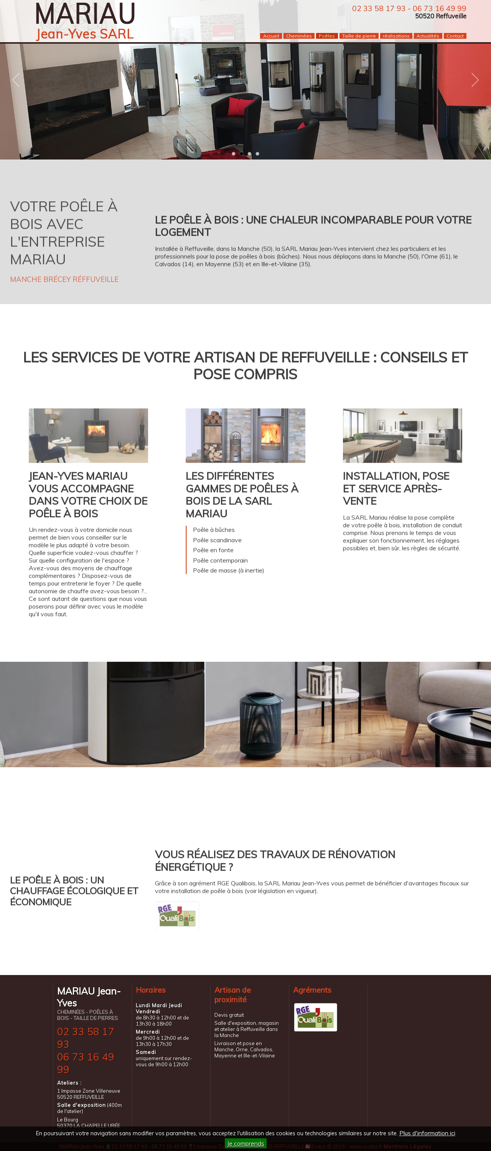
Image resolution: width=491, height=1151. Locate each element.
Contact (455, 36)
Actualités (428, 36)
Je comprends (245, 1143)
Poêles (327, 36)
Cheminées (299, 36)
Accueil (271, 36)
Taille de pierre (359, 36)
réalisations (396, 36)
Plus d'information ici (427, 1133)
